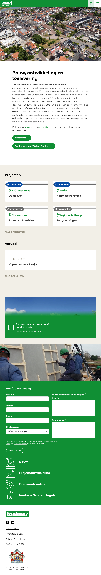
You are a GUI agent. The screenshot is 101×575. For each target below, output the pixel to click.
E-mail (10, 416)
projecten (30, 127)
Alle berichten (14, 276)
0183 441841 (12, 528)
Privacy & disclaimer (16, 539)
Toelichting (59, 420)
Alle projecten (15, 232)
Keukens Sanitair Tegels (31, 495)
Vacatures (20, 138)
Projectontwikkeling (28, 473)
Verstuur (13, 450)
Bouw (17, 462)
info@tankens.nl (14, 534)
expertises (44, 127)
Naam (10, 394)
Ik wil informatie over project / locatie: (69, 396)
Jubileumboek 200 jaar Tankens (32, 146)
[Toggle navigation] (97, 3)
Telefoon (10, 405)
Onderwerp (12, 427)
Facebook (7, 522)
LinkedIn (12, 522)
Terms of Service (20, 444)
